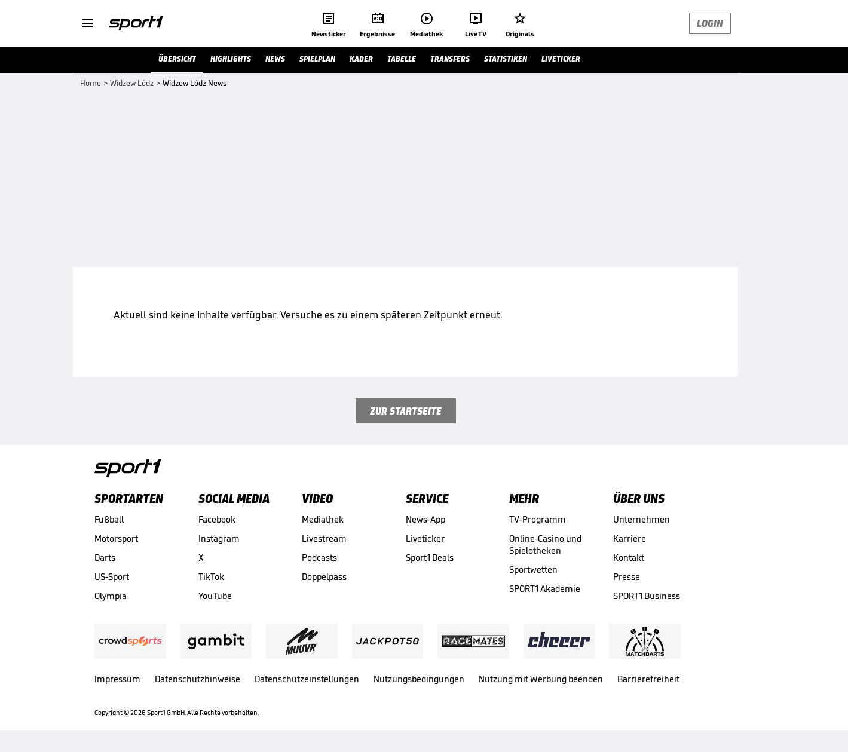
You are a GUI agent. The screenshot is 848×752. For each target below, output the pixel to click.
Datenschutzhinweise (197, 679)
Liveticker (425, 538)
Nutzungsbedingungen (419, 679)
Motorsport (116, 538)
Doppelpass (324, 576)
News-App (425, 519)
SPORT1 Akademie (544, 588)
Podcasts (319, 557)
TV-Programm (537, 519)
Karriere (629, 538)
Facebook (216, 519)
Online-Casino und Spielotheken (545, 544)
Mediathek (323, 519)
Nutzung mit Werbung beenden (541, 679)
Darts (104, 557)
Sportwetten (533, 569)
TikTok (211, 576)
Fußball (109, 519)
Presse (626, 576)
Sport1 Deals (430, 557)
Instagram (219, 538)
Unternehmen (641, 519)
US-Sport (111, 576)
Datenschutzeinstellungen (307, 679)
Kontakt (628, 557)
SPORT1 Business (646, 595)
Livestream (324, 538)
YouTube (215, 595)
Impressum (117, 679)
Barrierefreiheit (648, 679)
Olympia (110, 595)
